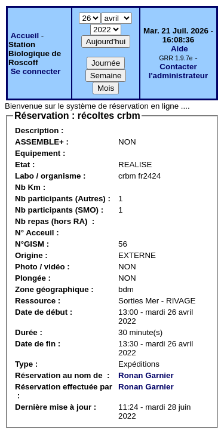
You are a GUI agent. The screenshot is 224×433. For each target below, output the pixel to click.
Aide (179, 48)
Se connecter (36, 71)
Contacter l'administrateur (178, 71)
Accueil (25, 35)
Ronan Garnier (146, 375)
